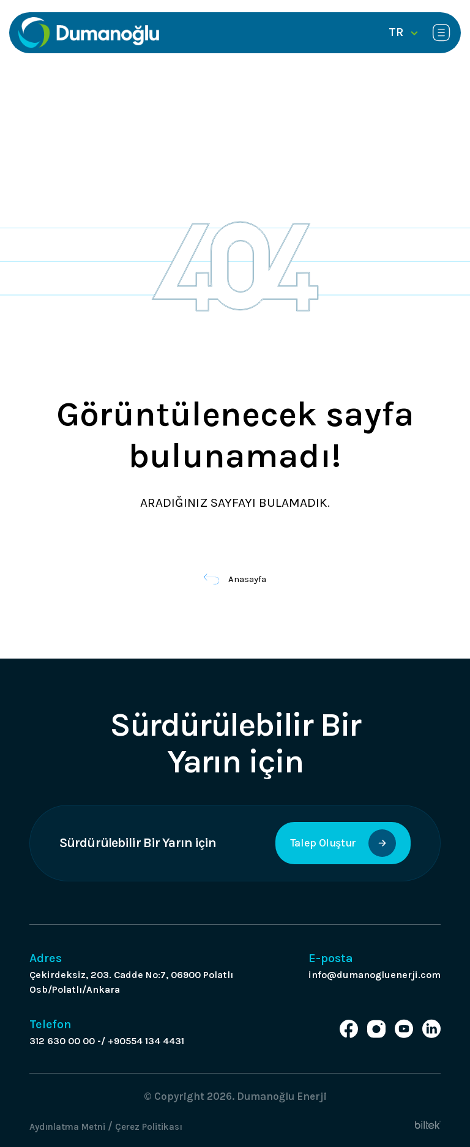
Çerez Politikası (148, 1126)
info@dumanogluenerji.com (374, 975)
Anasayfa (235, 579)
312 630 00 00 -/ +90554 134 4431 (106, 1041)
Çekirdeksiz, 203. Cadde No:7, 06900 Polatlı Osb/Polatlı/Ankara (131, 982)
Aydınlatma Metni (67, 1126)
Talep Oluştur (343, 843)
